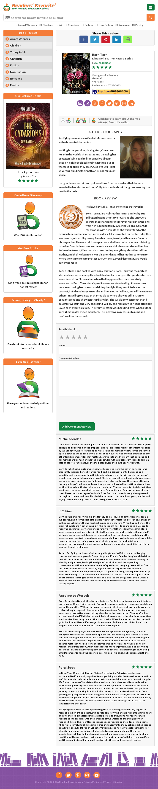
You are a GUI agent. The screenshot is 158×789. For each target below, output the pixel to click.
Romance (122, 24)
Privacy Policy (91, 782)
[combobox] (79, 17)
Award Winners (26, 24)
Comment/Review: (69, 358)
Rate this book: (67, 329)
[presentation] (93, 409)
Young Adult (18, 52)
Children (46, 24)
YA (59, 24)
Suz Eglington (103, 62)
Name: (62, 345)
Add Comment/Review (76, 426)
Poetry (137, 24)
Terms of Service (113, 782)
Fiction (87, 24)
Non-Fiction (104, 24)
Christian (72, 24)
